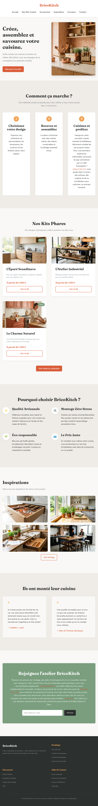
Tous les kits (56, 749)
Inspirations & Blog (9, 778)
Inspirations (59, 12)
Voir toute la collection (49, 368)
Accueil (15, 12)
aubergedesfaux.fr (47, 686)
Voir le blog (49, 557)
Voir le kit (24, 289)
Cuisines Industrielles (59, 757)
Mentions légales (53, 798)
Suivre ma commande (59, 778)
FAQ (4, 786)
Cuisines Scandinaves (59, 753)
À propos (71, 12)
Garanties (55, 786)
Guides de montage (9, 782)
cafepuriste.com (79, 169)
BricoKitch (49, 5)
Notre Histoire (7, 774)
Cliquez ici (69, 698)
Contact (82, 12)
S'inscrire (70, 713)
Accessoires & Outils (59, 761)
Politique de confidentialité (68, 798)
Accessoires (45, 12)
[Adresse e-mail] (42, 713)
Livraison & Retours (58, 782)
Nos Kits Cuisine (29, 12)
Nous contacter (57, 774)
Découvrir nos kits (13, 69)
